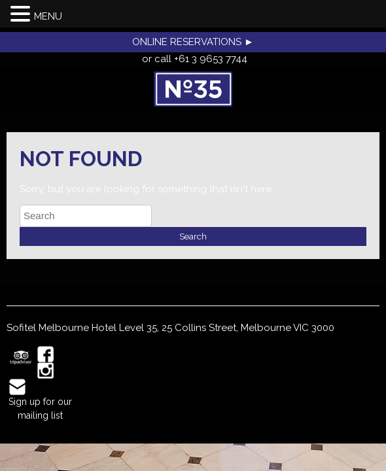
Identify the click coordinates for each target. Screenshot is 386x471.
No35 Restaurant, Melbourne (193, 89)
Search (193, 236)
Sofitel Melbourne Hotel (61, 328)
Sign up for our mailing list (40, 408)
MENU (48, 16)
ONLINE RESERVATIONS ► (193, 42)
